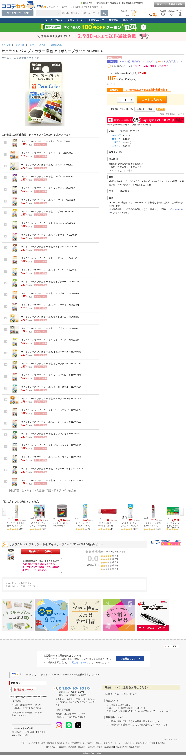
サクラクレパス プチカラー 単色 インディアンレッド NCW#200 (52, 480)
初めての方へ (87, 3)
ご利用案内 (138, 3)
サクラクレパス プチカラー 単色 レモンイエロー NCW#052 (50, 340)
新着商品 (113, 20)
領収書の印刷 (121, 747)
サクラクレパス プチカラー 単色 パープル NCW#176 (47, 176)
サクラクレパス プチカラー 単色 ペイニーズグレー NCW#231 (51, 457)
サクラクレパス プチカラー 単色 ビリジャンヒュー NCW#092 (51, 433)
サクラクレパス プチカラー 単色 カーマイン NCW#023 (48, 200)
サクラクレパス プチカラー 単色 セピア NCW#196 (45, 141)
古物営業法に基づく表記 (81, 743)
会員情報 (62, 747)
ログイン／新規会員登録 (169, 4)
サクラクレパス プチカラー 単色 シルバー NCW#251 (47, 164)
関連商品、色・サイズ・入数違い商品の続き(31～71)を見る (42, 490)
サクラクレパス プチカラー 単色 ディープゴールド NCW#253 (51, 398)
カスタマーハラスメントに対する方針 (140, 743)
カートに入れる (152, 99)
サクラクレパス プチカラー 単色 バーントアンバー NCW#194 (51, 410)
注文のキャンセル (95, 747)
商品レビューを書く (40, 551)
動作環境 (161, 743)
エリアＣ (116, 145)
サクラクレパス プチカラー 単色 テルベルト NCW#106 (48, 223)
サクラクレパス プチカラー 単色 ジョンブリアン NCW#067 (50, 293)
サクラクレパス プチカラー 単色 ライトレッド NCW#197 (49, 246)
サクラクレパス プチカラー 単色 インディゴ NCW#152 (48, 188)
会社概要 (41, 743)
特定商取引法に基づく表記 (58, 743)
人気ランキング (96, 20)
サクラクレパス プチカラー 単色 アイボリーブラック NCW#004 (52, 468)
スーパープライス (53, 20)
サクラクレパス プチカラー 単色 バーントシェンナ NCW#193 (51, 422)
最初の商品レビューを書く (123, 66)
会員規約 (98, 743)
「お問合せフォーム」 (78, 662)
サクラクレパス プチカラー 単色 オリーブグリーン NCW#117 (51, 363)
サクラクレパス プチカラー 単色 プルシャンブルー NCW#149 (51, 445)
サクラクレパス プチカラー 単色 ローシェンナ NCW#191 (49, 270)
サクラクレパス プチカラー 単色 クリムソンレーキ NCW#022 (51, 375)
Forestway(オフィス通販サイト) (109, 3)
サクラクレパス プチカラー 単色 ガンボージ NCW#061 (48, 211)
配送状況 (81, 747)
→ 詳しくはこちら (39, 570)
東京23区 (116, 135)
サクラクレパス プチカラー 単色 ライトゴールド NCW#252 (50, 316)
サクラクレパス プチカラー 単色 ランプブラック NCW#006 (50, 328)
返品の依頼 (109, 747)
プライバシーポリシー (113, 743)
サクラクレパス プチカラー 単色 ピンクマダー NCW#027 (49, 235)
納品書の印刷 (134, 747)
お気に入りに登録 (144, 109)
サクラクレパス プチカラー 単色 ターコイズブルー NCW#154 (51, 387)
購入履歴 (72, 747)
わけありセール (75, 20)
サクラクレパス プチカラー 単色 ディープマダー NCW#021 (50, 305)
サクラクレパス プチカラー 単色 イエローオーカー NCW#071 (51, 351)
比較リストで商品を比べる (122, 109)
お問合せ (128, 3)
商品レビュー (129, 20)
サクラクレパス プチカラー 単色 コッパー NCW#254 (47, 153)
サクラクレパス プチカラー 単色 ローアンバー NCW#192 (49, 258)
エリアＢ (116, 142)
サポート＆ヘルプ (28, 743)
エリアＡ (116, 139)
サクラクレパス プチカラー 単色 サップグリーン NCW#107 (50, 281)
